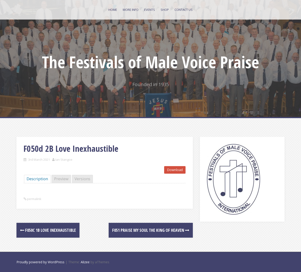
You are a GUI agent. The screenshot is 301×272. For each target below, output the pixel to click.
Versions (82, 178)
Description (37, 178)
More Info (131, 10)
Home (112, 10)
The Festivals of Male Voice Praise (150, 62)
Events (149, 10)
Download (175, 170)
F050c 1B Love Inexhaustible (48, 230)
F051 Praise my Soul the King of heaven (150, 230)
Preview (61, 178)
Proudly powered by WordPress (40, 262)
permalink (33, 199)
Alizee (85, 262)
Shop (165, 10)
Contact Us (183, 10)
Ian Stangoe (63, 159)
